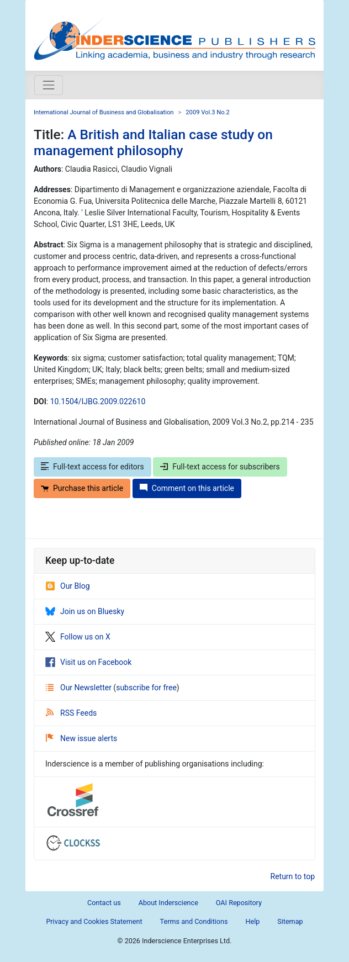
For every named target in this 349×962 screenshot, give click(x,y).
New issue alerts (81, 738)
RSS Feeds (71, 713)
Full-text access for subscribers (219, 466)
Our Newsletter (79, 687)
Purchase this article (82, 488)
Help (252, 921)
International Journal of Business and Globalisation (103, 112)
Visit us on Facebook (88, 662)
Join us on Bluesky (84, 611)
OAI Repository (239, 902)
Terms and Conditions (194, 921)
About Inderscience (168, 902)
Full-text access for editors (92, 466)
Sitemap (290, 921)
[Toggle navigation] (48, 85)
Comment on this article (187, 488)
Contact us (104, 902)
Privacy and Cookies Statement (94, 921)
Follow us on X (77, 636)
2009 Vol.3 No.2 (208, 112)
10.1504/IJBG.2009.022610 (98, 401)
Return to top (293, 876)
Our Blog (67, 586)
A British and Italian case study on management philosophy (153, 142)
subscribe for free (146, 687)
